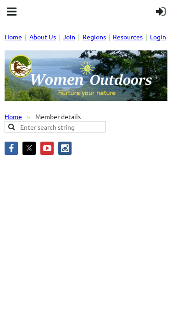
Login (158, 37)
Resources (128, 37)
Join (69, 37)
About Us (42, 37)
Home (13, 37)
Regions (94, 37)
